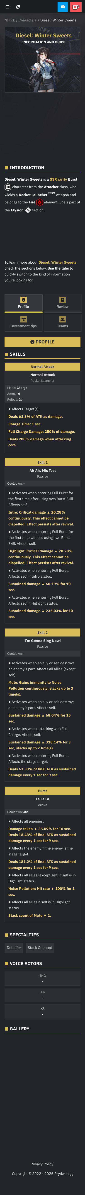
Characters (28, 20)
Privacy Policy (42, 1164)
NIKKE (10, 20)
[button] (63, 7)
